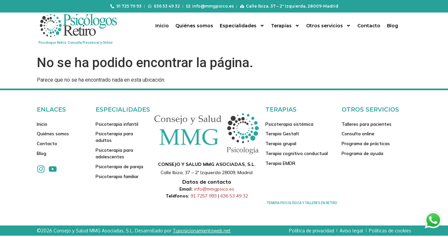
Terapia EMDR (280, 164)
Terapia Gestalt (282, 134)
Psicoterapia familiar (117, 177)
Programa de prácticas (366, 144)
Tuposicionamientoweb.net (202, 230)
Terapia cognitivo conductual (296, 154)
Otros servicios (328, 25)
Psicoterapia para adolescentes (114, 153)
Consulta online (358, 134)
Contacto (368, 26)
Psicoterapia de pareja (119, 167)
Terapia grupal (280, 144)
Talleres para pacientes (367, 124)
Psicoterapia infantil (117, 124)
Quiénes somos (194, 26)
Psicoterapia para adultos (114, 137)
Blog (392, 26)
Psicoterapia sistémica (289, 124)
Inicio (162, 26)
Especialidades (242, 25)
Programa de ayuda (362, 154)
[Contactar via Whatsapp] (433, 228)
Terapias (285, 25)
